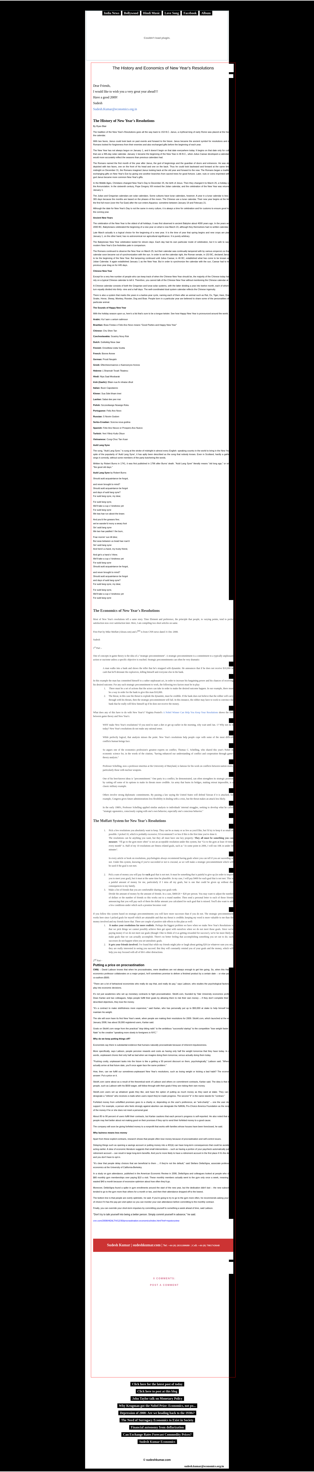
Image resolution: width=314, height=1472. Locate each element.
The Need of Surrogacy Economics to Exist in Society (157, 1420)
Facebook (190, 13)
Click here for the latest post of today (157, 1384)
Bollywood (131, 13)
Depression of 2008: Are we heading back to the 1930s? (157, 1413)
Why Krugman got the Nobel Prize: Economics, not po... (157, 1405)
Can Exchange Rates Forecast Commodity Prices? (157, 1434)
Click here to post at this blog (157, 1391)
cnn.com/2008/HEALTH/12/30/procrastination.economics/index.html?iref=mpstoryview (136, 1220)
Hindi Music (151, 13)
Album (206, 13)
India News (111, 13)
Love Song (172, 13)
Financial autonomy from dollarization (157, 1427)
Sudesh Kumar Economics (157, 1441)
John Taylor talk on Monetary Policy (157, 1398)
